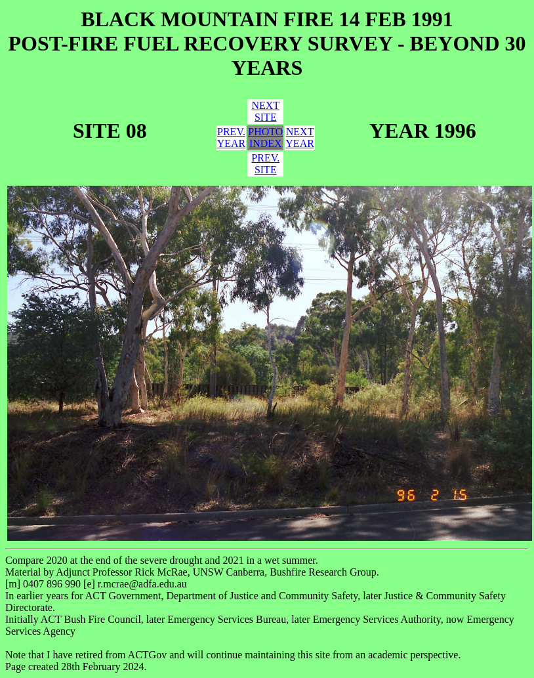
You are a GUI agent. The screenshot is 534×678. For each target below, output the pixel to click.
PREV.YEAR (231, 137)
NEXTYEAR (299, 137)
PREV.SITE (265, 163)
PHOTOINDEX (265, 137)
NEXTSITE (265, 111)
